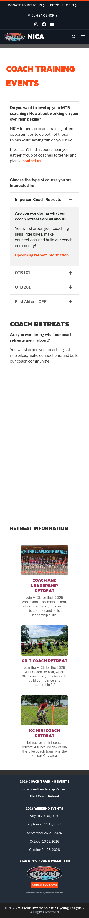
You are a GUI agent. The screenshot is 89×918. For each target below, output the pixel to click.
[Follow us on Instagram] (36, 25)
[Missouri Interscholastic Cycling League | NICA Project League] (24, 36)
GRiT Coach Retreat (44, 660)
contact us (31, 161)
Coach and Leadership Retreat (44, 585)
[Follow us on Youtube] (51, 25)
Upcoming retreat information (42, 255)
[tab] (44, 200)
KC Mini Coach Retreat (44, 732)
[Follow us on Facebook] (43, 25)
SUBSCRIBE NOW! (44, 885)
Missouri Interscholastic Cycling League (50, 908)
